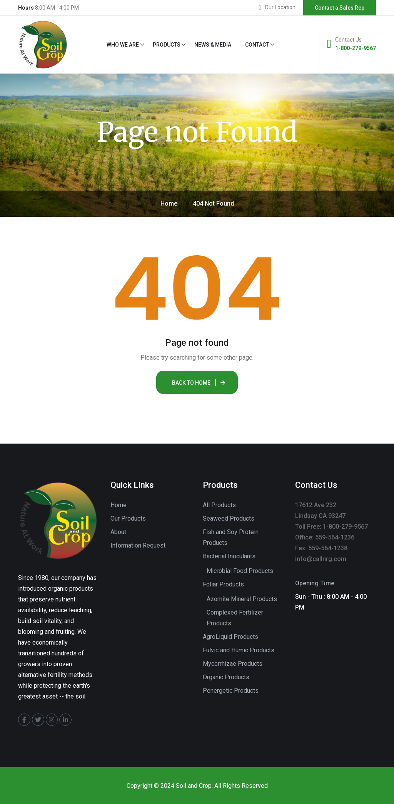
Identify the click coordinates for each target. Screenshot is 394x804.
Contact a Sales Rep (339, 8)
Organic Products (226, 677)
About (118, 532)
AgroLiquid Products (230, 636)
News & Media (212, 45)
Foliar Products (223, 584)
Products (166, 45)
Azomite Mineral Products (242, 599)
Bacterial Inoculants (229, 556)
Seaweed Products (228, 518)
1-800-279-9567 (355, 48)
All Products (219, 505)
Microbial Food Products (240, 571)
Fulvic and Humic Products (238, 650)
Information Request (137, 545)
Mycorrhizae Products (232, 663)
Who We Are (123, 45)
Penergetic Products (231, 690)
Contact (257, 45)
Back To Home (191, 383)
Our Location (280, 7)
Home (118, 505)
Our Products (128, 518)
